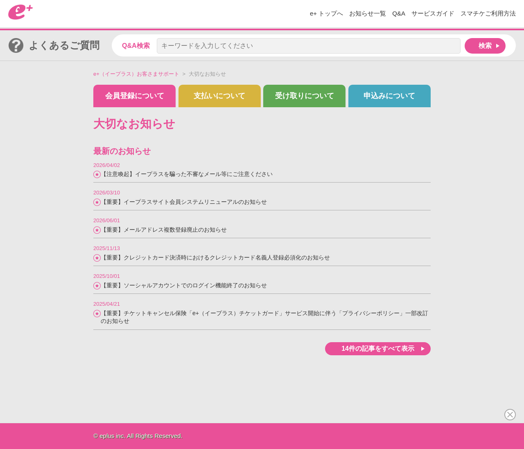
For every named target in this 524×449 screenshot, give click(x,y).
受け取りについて (304, 96)
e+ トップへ (326, 13)
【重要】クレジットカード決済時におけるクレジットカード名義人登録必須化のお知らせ (215, 257)
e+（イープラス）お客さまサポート (136, 74)
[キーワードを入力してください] (309, 46)
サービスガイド (432, 13)
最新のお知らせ (122, 151)
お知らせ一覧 (367, 13)
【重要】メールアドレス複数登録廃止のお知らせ (164, 229)
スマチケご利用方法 (488, 13)
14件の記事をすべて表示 (377, 348)
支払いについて (219, 96)
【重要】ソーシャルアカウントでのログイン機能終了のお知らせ (184, 285)
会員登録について (134, 96)
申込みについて (389, 96)
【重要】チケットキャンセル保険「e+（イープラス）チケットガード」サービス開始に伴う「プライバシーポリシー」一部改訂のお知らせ (264, 317)
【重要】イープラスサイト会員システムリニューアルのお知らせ (184, 202)
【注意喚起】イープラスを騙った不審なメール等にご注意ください (187, 174)
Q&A (398, 13)
